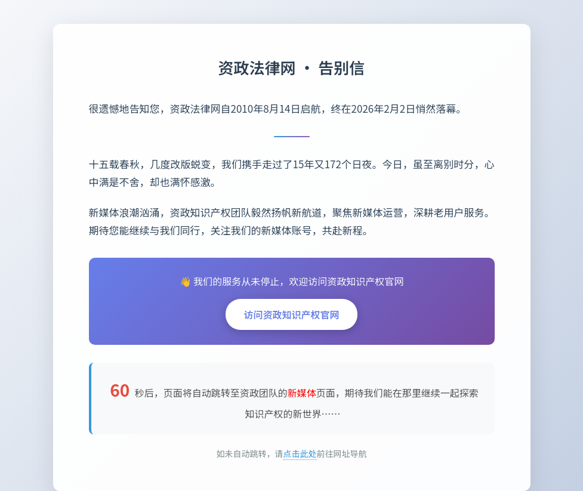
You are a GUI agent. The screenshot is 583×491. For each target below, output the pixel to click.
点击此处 (300, 453)
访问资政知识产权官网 (291, 314)
